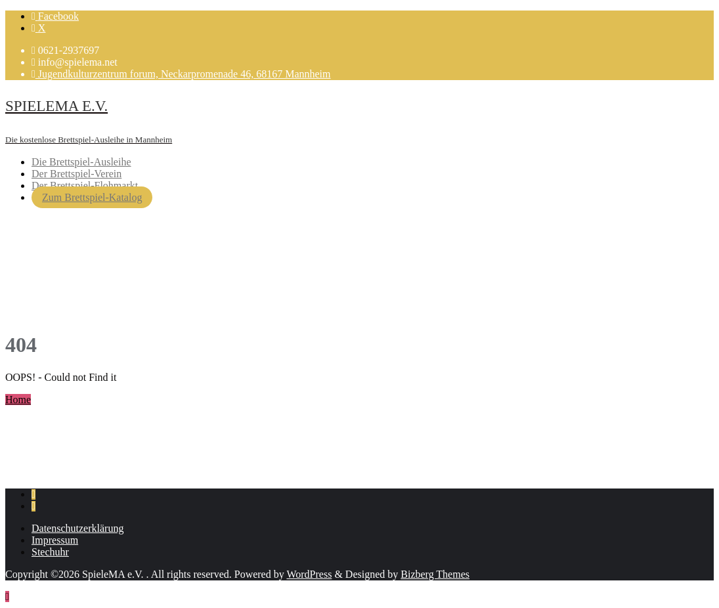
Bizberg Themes (435, 574)
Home (18, 399)
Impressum (55, 540)
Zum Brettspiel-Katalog (92, 197)
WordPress (309, 574)
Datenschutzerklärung (77, 528)
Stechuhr (50, 551)
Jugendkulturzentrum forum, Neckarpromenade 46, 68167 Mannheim (181, 73)
